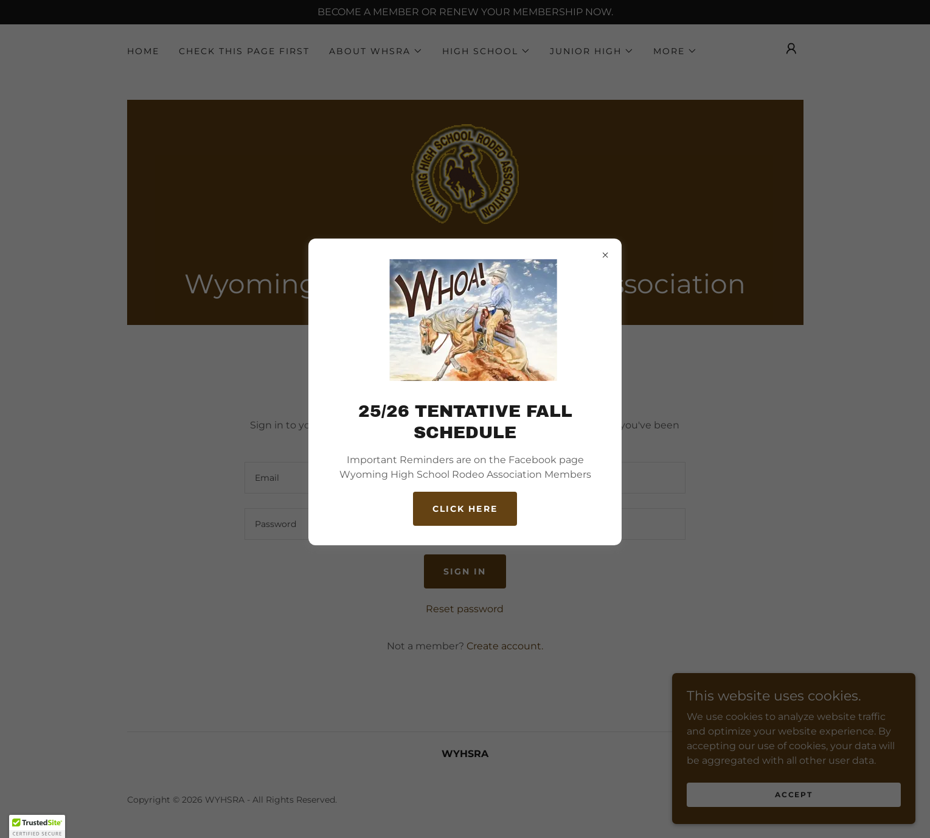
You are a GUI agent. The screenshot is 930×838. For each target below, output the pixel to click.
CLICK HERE (464, 508)
